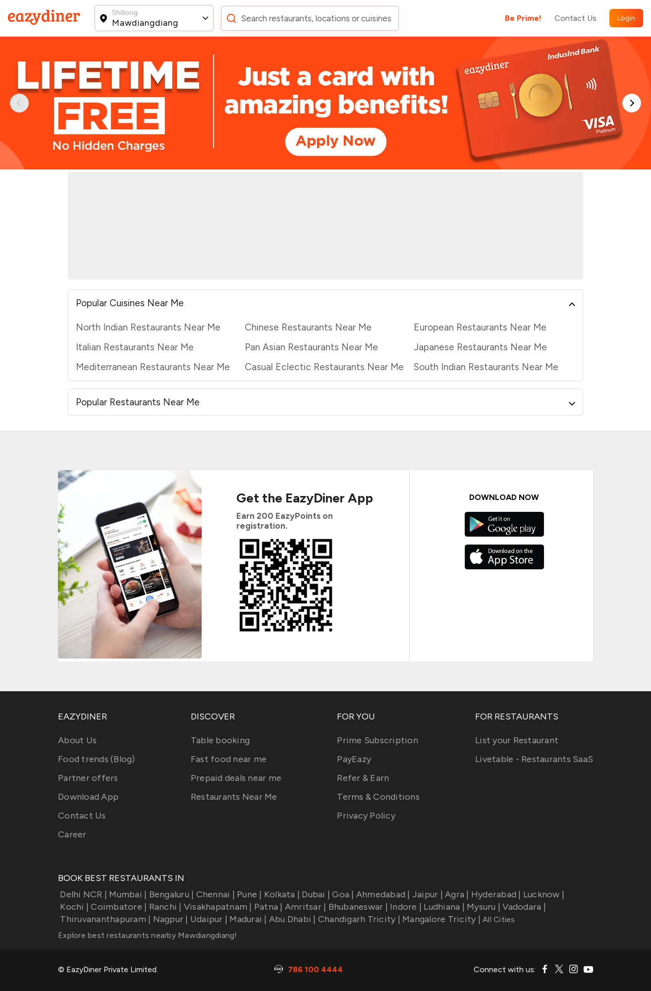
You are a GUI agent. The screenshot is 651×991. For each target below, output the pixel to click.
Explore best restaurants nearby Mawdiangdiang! (147, 935)
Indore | (405, 906)
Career (72, 834)
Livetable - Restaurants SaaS (534, 759)
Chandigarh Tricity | (358, 919)
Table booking (220, 740)
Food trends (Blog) (96, 759)
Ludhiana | (443, 906)
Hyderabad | (495, 894)
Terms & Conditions (378, 796)
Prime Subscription (377, 740)
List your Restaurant (516, 740)
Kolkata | (281, 894)
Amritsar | (304, 906)
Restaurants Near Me (234, 796)
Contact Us (575, 18)
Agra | (456, 894)
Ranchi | (164, 906)
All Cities (498, 919)
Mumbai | (127, 894)
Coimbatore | (118, 906)
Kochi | (73, 906)
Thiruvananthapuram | (104, 919)
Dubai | (315, 894)
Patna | (267, 906)
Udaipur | (208, 919)
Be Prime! (523, 18)
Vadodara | (523, 906)
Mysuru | (482, 906)
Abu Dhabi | (291, 919)
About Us (77, 740)
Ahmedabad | (382, 894)
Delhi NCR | (82, 894)
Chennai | (214, 894)
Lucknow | (543, 894)
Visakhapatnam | (217, 906)
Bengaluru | (170, 894)
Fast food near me (229, 759)
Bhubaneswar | (357, 906)
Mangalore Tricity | (440, 919)
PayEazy (354, 759)
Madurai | (247, 919)
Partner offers (88, 777)
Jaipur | (426, 894)
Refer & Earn (363, 777)
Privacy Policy (366, 815)
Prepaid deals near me (236, 777)
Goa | (342, 894)
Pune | (248, 894)
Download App (88, 796)
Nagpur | (169, 919)
